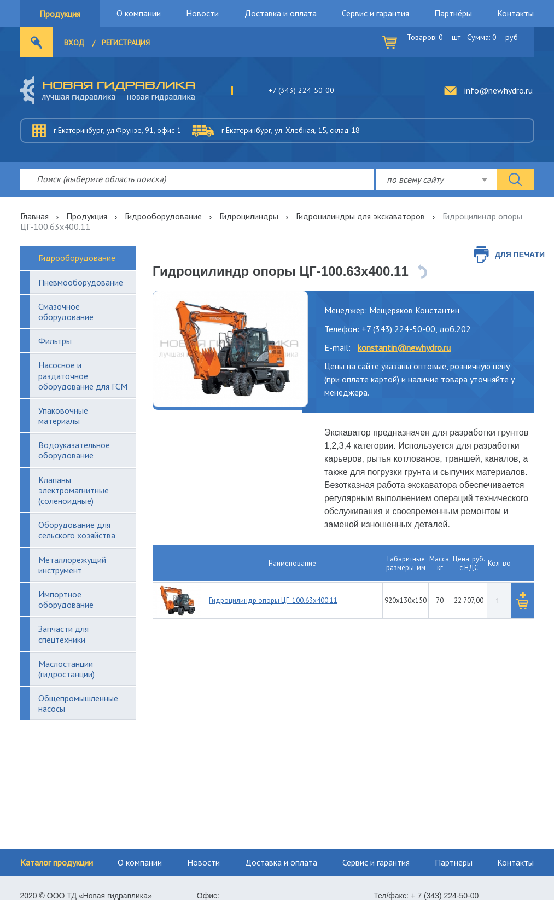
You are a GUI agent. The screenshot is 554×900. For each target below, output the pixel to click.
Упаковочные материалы (63, 415)
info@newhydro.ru (498, 90)
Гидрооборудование (163, 216)
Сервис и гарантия (375, 13)
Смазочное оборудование (66, 311)
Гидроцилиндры (248, 216)
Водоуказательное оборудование (74, 450)
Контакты (515, 13)
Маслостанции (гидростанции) (66, 669)
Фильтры (55, 340)
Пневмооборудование (80, 282)
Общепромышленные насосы (78, 703)
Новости (202, 13)
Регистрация (126, 43)
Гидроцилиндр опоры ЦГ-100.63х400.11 (273, 600)
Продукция (59, 13)
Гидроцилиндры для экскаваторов (360, 216)
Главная (34, 216)
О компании (138, 13)
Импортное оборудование (66, 599)
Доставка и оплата (280, 13)
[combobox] (436, 179)
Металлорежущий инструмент (72, 565)
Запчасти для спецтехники (63, 633)
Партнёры (453, 13)
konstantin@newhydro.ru (404, 347)
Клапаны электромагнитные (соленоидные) (73, 490)
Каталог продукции (56, 862)
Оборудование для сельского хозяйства (76, 530)
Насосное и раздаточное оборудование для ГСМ (82, 375)
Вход (74, 43)
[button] (522, 600)
